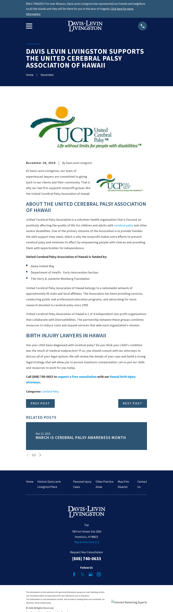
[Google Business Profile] (91, 574)
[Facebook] (74, 574)
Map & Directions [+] (86, 542)
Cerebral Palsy (50, 391)
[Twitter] (82, 574)
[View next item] (40, 455)
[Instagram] (99, 574)
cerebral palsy (123, 225)
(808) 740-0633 (86, 558)
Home (29, 481)
